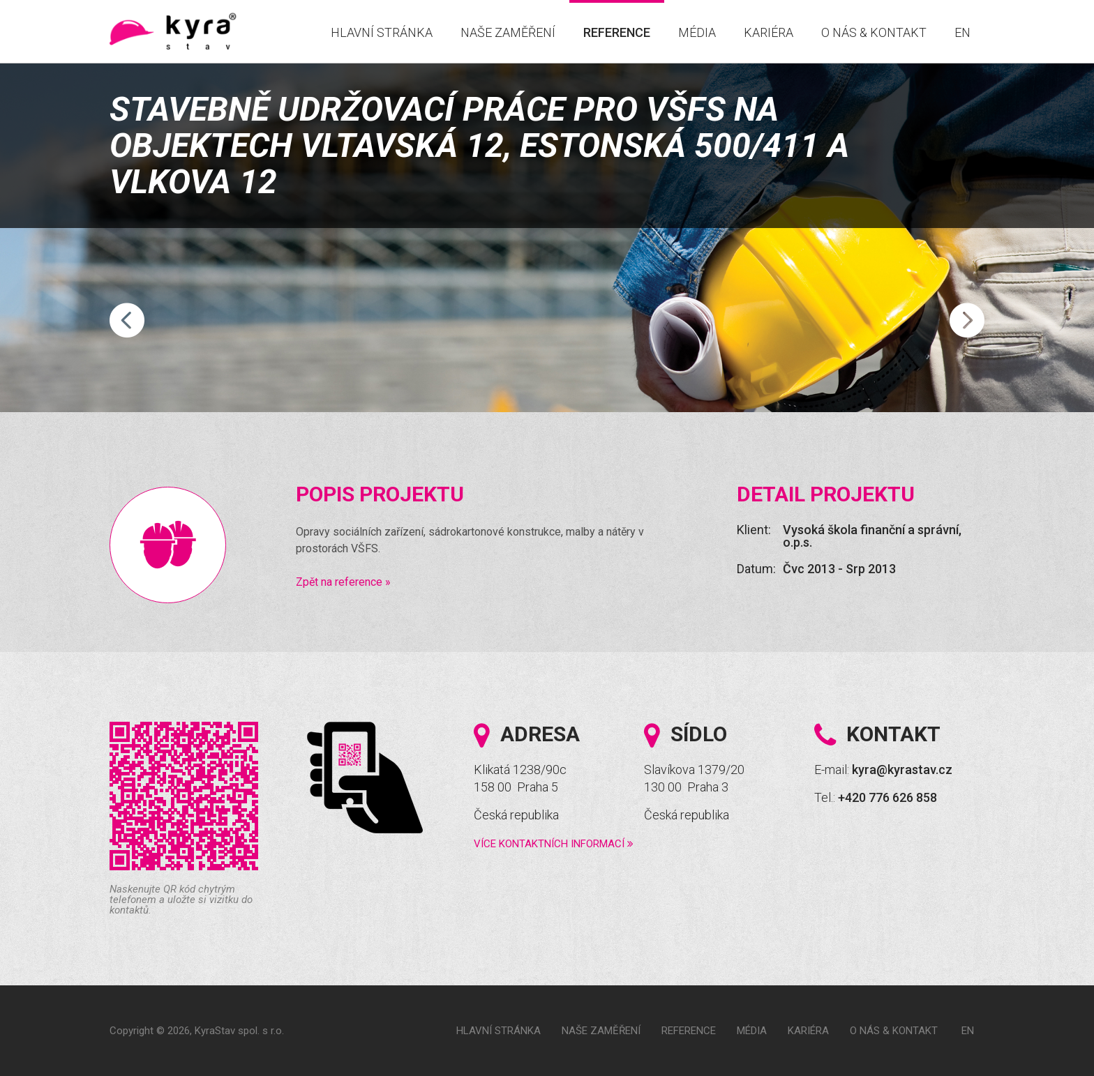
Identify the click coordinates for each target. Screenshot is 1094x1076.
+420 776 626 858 (887, 797)
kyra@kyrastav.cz (902, 769)
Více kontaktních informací (554, 844)
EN (962, 32)
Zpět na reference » (343, 582)
